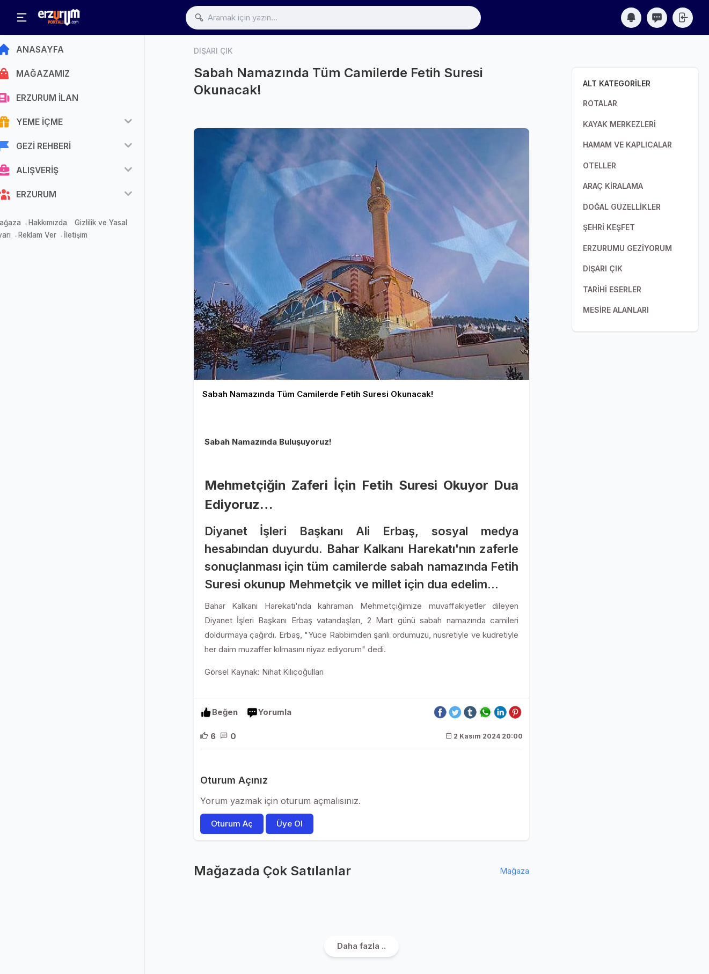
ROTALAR (600, 103)
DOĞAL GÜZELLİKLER (622, 206)
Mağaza (23, 226)
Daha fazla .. (361, 946)
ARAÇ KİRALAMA (613, 185)
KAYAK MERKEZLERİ (619, 124)
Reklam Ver (53, 238)
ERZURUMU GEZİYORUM (627, 248)
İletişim (92, 238)
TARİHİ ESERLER (612, 289)
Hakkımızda (64, 226)
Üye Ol (289, 823)
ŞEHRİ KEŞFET (609, 227)
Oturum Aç (232, 823)
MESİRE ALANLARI (616, 309)
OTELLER (599, 165)
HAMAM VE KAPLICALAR (627, 144)
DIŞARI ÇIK (603, 268)
